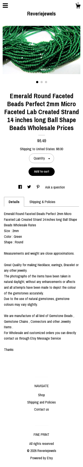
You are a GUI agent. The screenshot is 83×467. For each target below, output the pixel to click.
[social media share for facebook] (20, 187)
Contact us (41, 409)
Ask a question (55, 187)
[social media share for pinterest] (38, 187)
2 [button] (42, 82)
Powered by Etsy (41, 457)
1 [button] (37, 82)
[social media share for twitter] (29, 187)
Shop (41, 394)
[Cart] (77, 6)
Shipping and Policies (41, 402)
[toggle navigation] (5, 5)
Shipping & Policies (42, 201)
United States (45, 148)
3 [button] (46, 82)
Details (14, 201)
